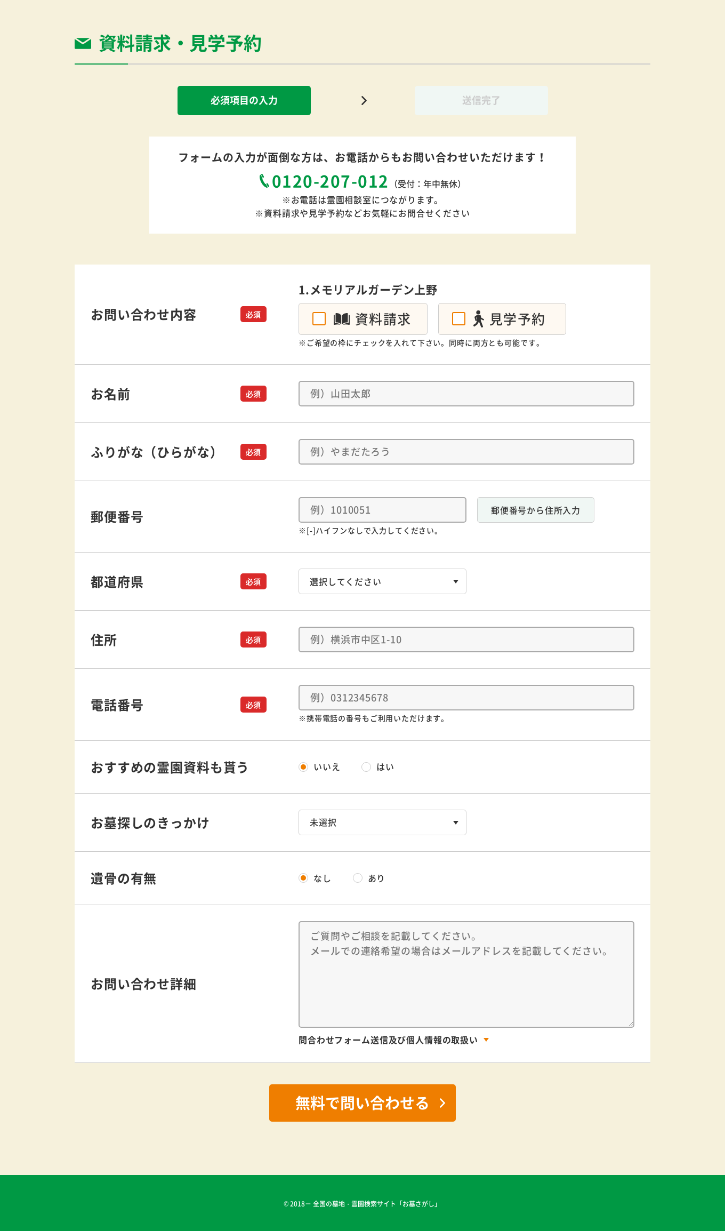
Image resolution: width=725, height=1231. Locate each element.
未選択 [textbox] (323, 822)
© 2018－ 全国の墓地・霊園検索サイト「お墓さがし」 (362, 1204)
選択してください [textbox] (346, 581)
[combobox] (382, 581)
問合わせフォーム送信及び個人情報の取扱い (388, 1039)
